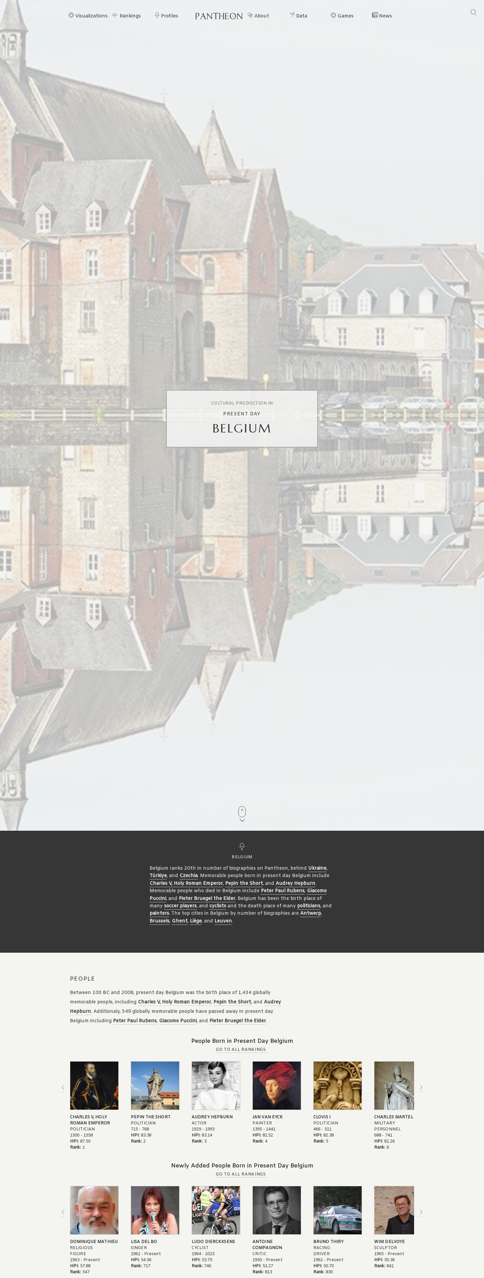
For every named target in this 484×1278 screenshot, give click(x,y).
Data (301, 16)
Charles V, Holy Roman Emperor (186, 883)
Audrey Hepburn (295, 883)
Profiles (169, 16)
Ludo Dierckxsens (213, 1242)
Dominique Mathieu (94, 1242)
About (261, 16)
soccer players (180, 906)
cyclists (217, 906)
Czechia (188, 876)
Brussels (159, 921)
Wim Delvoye (389, 1242)
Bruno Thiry (328, 1242)
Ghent (180, 921)
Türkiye (158, 876)
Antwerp (310, 913)
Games (345, 16)
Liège (196, 921)
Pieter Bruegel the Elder (207, 899)
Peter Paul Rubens (283, 891)
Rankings (130, 16)
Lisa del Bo (144, 1242)
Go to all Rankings (241, 1050)
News (385, 16)
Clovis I (321, 1117)
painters (159, 913)
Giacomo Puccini (178, 1021)
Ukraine (317, 868)
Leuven (223, 921)
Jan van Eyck (267, 1117)
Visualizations (91, 16)
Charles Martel (393, 1117)
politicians (308, 906)
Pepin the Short (244, 883)
